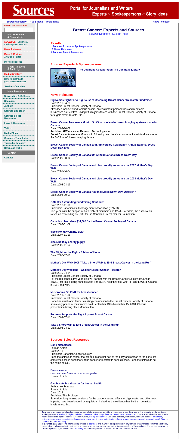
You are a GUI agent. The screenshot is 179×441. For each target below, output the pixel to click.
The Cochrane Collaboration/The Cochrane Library (109, 69)
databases (157, 416)
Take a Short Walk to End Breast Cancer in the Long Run (84, 324)
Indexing (79, 428)
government (91, 419)
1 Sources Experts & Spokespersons (71, 46)
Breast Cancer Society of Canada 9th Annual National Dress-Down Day (93, 155)
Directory (17, 21)
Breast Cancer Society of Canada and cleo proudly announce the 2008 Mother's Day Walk (101, 180)
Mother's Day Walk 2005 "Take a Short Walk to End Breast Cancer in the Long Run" (101, 262)
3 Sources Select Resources (66, 52)
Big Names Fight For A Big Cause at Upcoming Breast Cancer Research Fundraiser (101, 100)
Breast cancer (58, 370)
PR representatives (98, 416)
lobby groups (123, 419)
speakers (88, 414)
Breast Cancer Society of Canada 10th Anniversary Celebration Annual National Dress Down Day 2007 (102, 146)
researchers (118, 414)
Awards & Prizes (13, 55)
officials (78, 414)
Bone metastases (61, 344)
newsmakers (130, 414)
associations (67, 419)
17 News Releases (61, 49)
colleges (57, 419)
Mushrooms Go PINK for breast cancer (74, 292)
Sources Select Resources (69, 339)
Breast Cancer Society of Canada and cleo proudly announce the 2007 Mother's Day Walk (101, 167)
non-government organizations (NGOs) (147, 419)
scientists (61, 414)
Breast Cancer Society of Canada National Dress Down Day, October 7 (93, 191)
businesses (79, 419)
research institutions (107, 419)
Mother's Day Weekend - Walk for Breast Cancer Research (85, 269)
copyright (93, 424)
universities (47, 419)
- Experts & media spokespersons (16, 43)
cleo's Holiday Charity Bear (67, 231)
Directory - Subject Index (109, 33)
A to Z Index (36, 21)
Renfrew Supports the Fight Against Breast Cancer (81, 314)
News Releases (161, 21)
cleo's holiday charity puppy (67, 242)
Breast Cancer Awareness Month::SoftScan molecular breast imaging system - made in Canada (103, 124)
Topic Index (52, 21)
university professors (102, 414)
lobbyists (70, 414)
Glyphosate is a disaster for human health (76, 383)
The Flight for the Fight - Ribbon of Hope (75, 252)
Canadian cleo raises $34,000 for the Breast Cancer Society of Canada (93, 221)
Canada (45, 421)
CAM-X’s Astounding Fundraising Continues (77, 202)
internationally (60, 421)
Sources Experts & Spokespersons (76, 64)
